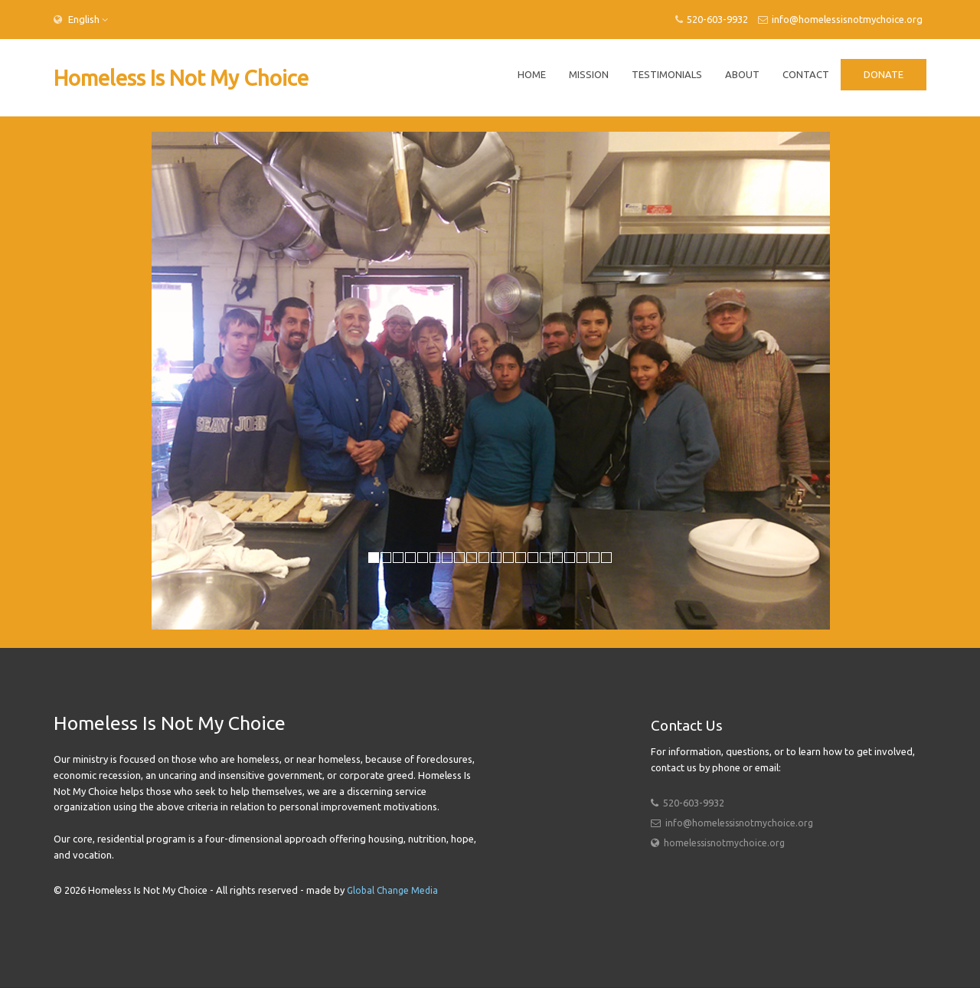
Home (532, 74)
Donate (883, 74)
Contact (805, 74)
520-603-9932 (711, 19)
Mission (589, 74)
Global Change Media (392, 890)
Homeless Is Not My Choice (181, 78)
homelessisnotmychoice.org (724, 843)
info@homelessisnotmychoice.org (840, 19)
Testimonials (667, 74)
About (742, 74)
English (83, 19)
